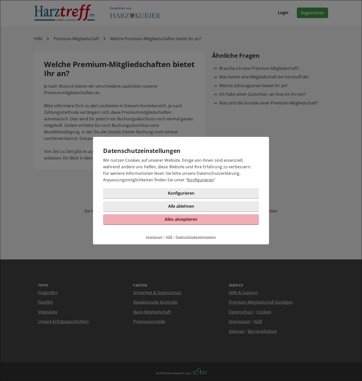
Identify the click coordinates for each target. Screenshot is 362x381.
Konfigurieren (200, 180)
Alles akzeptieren (181, 219)
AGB (169, 237)
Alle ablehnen (181, 206)
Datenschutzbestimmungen (196, 237)
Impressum (154, 237)
